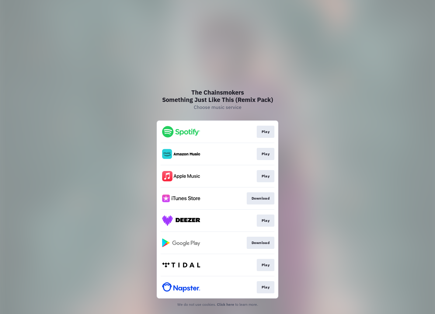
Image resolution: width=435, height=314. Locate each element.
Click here (225, 304)
